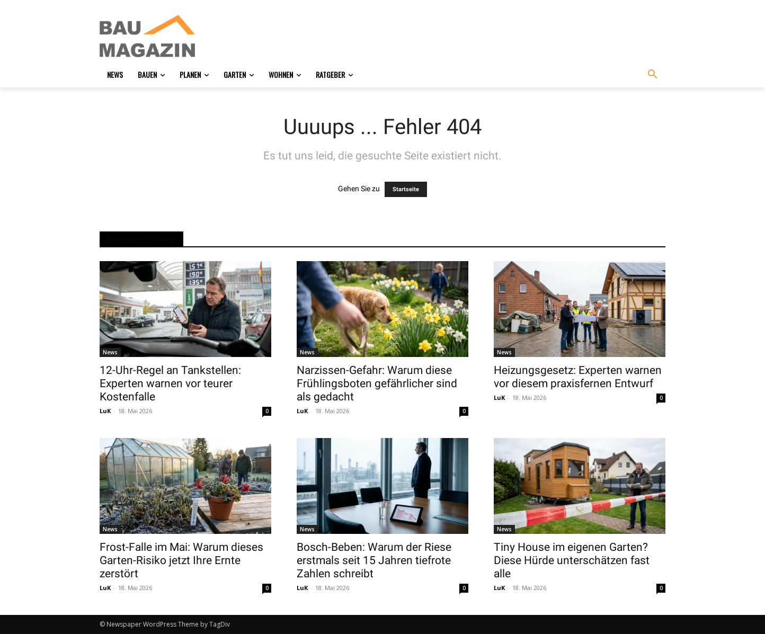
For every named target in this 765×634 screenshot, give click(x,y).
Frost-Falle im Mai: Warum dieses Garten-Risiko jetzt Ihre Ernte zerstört (181, 560)
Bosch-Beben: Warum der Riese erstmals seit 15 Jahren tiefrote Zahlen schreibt (374, 560)
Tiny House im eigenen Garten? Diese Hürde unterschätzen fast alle (572, 560)
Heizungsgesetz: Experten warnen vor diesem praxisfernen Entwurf (578, 377)
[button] (652, 74)
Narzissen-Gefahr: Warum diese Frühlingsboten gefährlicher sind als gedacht (377, 383)
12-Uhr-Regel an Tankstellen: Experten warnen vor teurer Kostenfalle (170, 383)
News (110, 352)
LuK (105, 411)
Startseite (406, 189)
